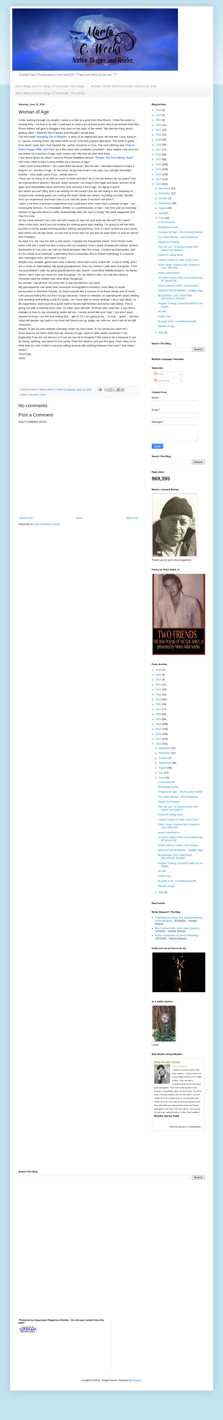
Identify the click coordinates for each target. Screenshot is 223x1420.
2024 (159, 115)
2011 (159, 179)
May (161, 332)
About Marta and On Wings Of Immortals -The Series (50, 93)
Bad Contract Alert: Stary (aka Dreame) (177, 928)
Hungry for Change (168, 242)
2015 (159, 159)
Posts (159, 374)
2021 (159, 129)
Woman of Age (166, 326)
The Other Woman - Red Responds (178, 237)
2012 (159, 174)
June (162, 218)
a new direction (166, 222)
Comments (162, 380)
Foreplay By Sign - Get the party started (180, 232)
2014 (159, 164)
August (163, 208)
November (165, 193)
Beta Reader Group (167, 1062)
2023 (159, 120)
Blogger (137, 1380)
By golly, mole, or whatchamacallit (177, 321)
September (165, 203)
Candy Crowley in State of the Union (178, 260)
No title (162, 311)
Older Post (132, 518)
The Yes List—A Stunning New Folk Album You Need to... (178, 248)
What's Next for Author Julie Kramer (178, 285)
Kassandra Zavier (37, 394)
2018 (159, 144)
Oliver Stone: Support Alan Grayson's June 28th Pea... (179, 266)
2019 (159, 139)
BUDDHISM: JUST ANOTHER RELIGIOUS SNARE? (175, 297)
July (161, 213)
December (165, 188)
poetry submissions (169, 272)
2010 (159, 184)
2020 (159, 134)
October (163, 198)
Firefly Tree (164, 316)
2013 (159, 169)
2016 (159, 154)
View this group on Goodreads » (185, 1126)
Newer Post (26, 518)
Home (79, 518)
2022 (159, 125)
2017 (159, 149)
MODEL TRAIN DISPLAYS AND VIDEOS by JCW (123, 86)
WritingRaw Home (168, 227)
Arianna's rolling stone (170, 254)
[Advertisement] (68, 1156)
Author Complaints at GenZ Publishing (176, 935)
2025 (159, 110)
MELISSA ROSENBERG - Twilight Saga (180, 290)
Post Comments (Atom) (47, 524)
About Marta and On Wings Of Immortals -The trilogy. (50, 86)
